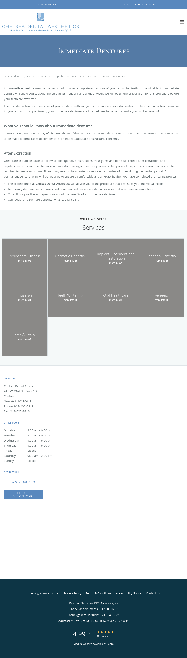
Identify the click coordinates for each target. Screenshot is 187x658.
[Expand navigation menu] (181, 22)
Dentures (92, 76)
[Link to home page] (39, 22)
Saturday (32, 455)
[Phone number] (23, 481)
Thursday (32, 445)
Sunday (32, 460)
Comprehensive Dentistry (66, 76)
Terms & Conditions (98, 593)
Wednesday (32, 440)
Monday (32, 430)
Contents (41, 76)
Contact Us (153, 593)
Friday (32, 450)
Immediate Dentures (114, 76)
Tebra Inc (53, 593)
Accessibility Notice (128, 593)
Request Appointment (23, 494)
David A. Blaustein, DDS (17, 76)
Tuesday (32, 435)
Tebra (110, 644)
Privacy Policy (72, 593)
